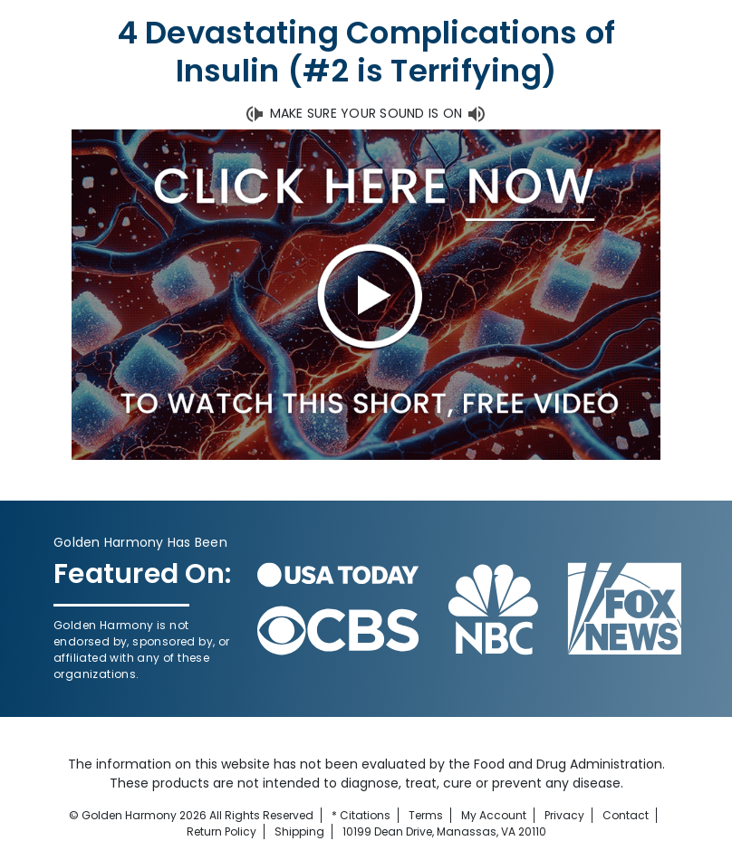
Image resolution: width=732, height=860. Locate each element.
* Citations (361, 815)
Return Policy (221, 831)
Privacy (564, 815)
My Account (493, 815)
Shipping (299, 831)
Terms (426, 815)
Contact (625, 815)
